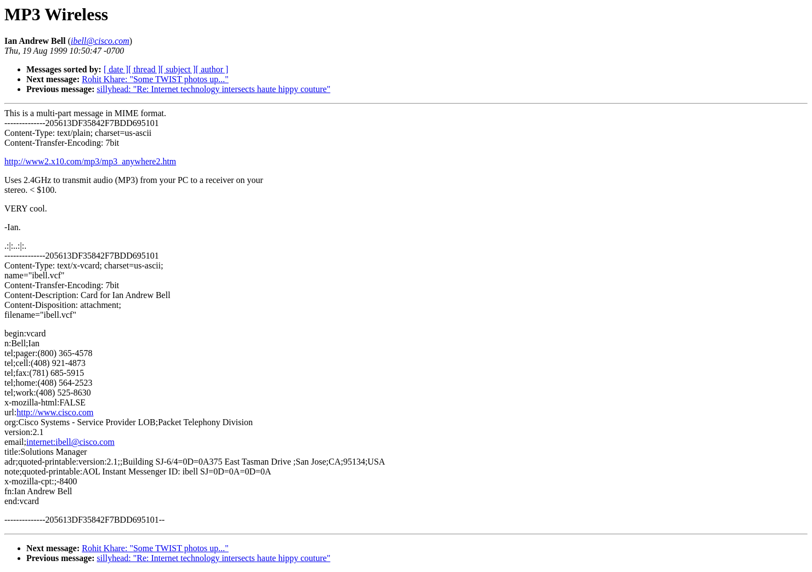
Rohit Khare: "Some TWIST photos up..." (155, 79)
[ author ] (212, 69)
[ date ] (116, 69)
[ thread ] (144, 69)
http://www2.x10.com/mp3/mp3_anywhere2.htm (90, 161)
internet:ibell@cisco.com (70, 442)
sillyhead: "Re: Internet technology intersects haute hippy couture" (214, 89)
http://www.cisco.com (54, 412)
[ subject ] (178, 69)
